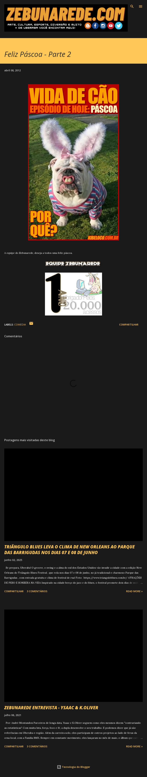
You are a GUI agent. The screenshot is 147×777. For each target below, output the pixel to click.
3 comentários (37, 591)
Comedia (20, 324)
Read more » (134, 591)
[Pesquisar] (132, 6)
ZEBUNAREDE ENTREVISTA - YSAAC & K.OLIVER (51, 708)
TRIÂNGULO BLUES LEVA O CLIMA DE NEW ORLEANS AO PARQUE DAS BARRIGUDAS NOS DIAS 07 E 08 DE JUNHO (69, 549)
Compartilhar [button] (128, 324)
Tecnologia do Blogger (73, 767)
